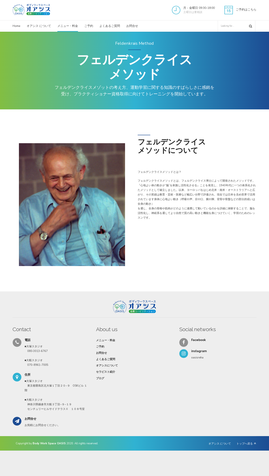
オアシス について (39, 26)
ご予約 (88, 26)
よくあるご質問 (109, 26)
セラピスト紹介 (105, 372)
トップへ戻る (244, 444)
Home (16, 26)
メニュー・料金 (67, 26)
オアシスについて (107, 365)
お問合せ (132, 26)
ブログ (100, 378)
